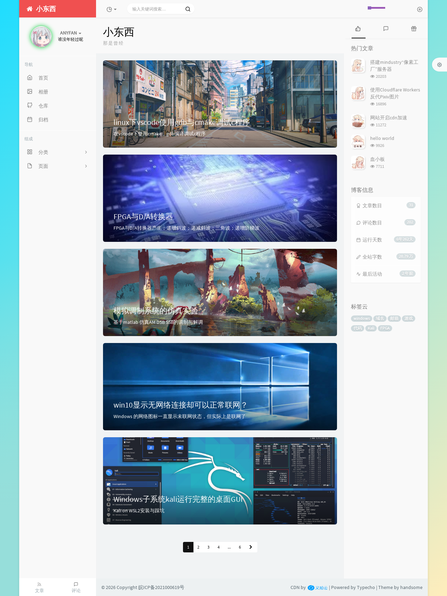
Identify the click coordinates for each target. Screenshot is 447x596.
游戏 (408, 318)
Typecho (366, 587)
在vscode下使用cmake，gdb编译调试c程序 (159, 134)
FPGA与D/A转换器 (143, 216)
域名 (380, 318)
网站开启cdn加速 (388, 117)
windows (361, 318)
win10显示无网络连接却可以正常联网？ (180, 405)
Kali (371, 328)
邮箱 (394, 318)
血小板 (377, 159)
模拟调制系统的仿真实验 (155, 310)
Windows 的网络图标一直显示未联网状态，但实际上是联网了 (179, 416)
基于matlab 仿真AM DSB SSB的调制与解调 (158, 322)
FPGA (385, 328)
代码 (357, 328)
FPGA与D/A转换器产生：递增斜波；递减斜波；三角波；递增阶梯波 (186, 228)
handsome (411, 587)
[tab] (358, 27)
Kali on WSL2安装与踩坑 (138, 510)
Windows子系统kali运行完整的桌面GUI (178, 499)
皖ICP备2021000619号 (161, 587)
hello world (382, 138)
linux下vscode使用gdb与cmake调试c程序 (181, 122)
